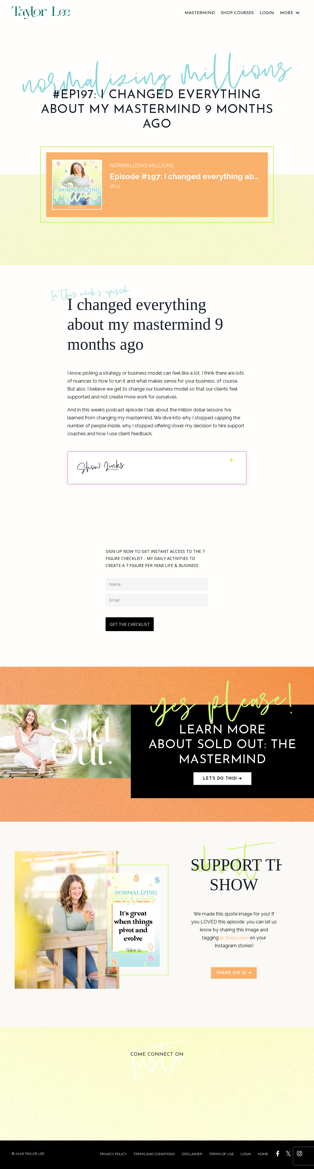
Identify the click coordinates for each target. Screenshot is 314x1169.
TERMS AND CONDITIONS (154, 1156)
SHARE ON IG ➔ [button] (234, 974)
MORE (289, 13)
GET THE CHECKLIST (131, 623)
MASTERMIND (200, 13)
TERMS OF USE (221, 1156)
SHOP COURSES (237, 13)
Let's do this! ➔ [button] (222, 779)
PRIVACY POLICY (113, 1156)
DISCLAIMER (192, 1156)
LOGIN (267, 13)
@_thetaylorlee (234, 939)
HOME (263, 1156)
